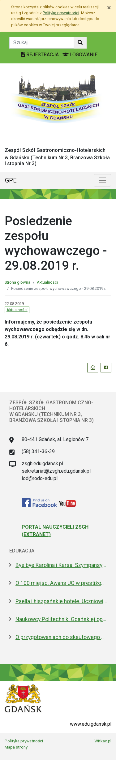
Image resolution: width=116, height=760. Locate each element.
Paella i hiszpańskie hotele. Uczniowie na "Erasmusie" (61, 601)
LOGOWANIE (79, 55)
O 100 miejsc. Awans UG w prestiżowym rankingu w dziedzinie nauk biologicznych (61, 583)
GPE (11, 180)
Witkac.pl (102, 740)
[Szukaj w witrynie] (80, 43)
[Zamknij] (109, 7)
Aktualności (47, 282)
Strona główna (17, 282)
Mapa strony (16, 747)
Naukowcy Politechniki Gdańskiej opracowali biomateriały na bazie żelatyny (61, 619)
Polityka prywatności (24, 740)
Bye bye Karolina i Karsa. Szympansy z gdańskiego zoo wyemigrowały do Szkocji (61, 565)
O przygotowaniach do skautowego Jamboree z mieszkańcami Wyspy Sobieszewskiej (61, 637)
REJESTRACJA (40, 55)
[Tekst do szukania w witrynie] (41, 43)
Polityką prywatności (61, 13)
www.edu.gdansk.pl (90, 724)
